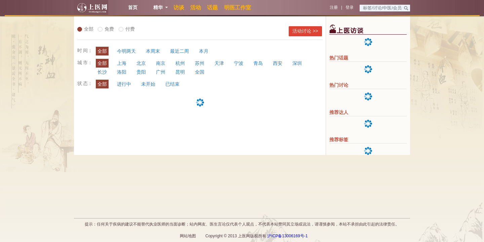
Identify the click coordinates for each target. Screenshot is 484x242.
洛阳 (121, 72)
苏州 (199, 63)
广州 (160, 72)
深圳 (297, 63)
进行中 (124, 84)
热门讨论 (338, 85)
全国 (199, 72)
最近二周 (179, 51)
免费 (106, 29)
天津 (219, 63)
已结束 (172, 84)
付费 (127, 29)
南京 (160, 63)
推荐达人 (338, 112)
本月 (203, 51)
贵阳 (141, 72)
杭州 (180, 63)
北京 (141, 63)
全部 (85, 29)
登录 (350, 7)
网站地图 (188, 236)
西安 (277, 63)
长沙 (102, 72)
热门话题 (338, 58)
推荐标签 (338, 139)
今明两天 (126, 51)
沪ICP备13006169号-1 (287, 236)
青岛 (258, 63)
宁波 (238, 63)
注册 (334, 7)
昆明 (180, 72)
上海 (121, 63)
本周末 (153, 51)
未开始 (148, 84)
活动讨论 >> (305, 31)
